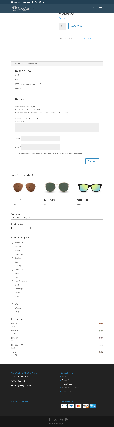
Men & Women (90, 39)
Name (18, 139)
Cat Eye (18, 258)
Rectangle (19, 289)
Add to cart (77, 25)
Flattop (18, 266)
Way (17, 304)
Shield (17, 297)
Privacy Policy (67, 384)
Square (18, 300)
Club (17, 262)
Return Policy (67, 380)
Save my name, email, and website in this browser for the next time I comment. (50, 154)
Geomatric (19, 270)
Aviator (18, 247)
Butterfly (19, 254)
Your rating (20, 118)
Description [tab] (18, 64)
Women (18, 308)
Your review (20, 121)
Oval (98, 39)
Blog (64, 376)
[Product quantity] (62, 26)
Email (18, 147)
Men (16, 277)
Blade (17, 250)
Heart (17, 273)
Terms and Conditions (70, 388)
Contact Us (66, 391)
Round (17, 293)
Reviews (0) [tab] (32, 64)
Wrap (17, 312)
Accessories (19, 243)
